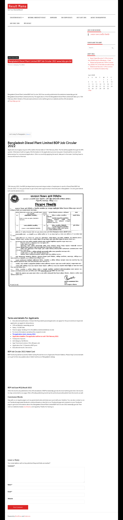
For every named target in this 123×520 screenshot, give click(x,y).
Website (10, 498)
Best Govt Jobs (81, 17)
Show (28, 134)
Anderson (27, 516)
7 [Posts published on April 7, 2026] (99, 82)
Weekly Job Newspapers (98, 17)
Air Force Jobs (15, 23)
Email (10, 491)
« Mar (89, 90)
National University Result (37, 17)
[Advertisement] (46, 42)
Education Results (16, 17)
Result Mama (17, 6)
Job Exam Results (66, 17)
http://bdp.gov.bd (14, 101)
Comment (11, 466)
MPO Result (27, 23)
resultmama (27, 407)
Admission (53, 17)
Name (10, 484)
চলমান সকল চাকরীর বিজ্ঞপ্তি (99, 34)
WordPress (18, 516)
